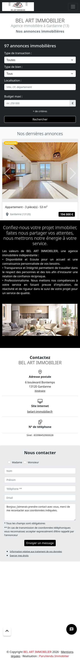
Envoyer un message (40, 543)
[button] (7, 173)
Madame (17, 462)
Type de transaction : (18, 53)
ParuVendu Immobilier (54, 656)
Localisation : (12, 80)
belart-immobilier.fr (40, 411)
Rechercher (40, 119)
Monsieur (33, 462)
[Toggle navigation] (73, 6)
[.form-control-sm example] (37, 103)
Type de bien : (13, 67)
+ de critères (40, 111)
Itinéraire (40, 390)
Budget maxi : (13, 96)
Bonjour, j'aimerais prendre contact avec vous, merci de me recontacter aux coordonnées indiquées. (40, 512)
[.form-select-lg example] (40, 60)
